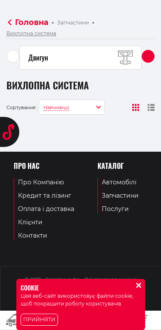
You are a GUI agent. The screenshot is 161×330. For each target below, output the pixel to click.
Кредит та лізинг (44, 195)
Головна (32, 22)
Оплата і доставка (46, 209)
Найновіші (56, 107)
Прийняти (39, 319)
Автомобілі (119, 182)
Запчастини (73, 22)
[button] (148, 56)
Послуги (115, 209)
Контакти (32, 235)
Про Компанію (41, 182)
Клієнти (30, 222)
